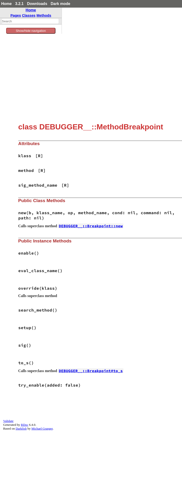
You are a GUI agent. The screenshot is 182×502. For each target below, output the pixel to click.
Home (6, 4)
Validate (8, 421)
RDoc (24, 424)
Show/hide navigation (31, 31)
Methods (43, 15)
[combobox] (30, 21)
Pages (15, 15)
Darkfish (21, 428)
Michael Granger (42, 428)
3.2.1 (19, 4)
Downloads (37, 4)
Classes (29, 15)
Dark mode (60, 4)
